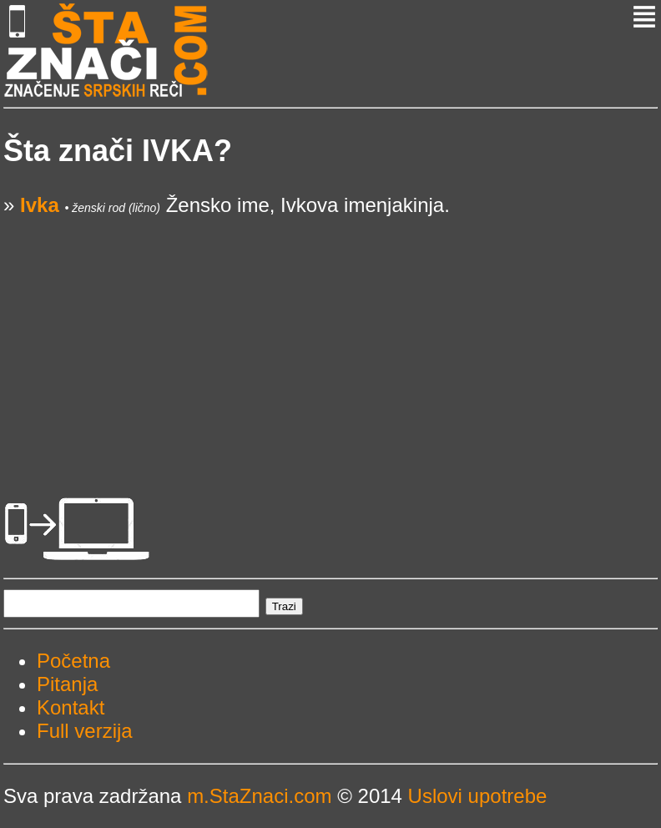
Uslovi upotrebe (477, 796)
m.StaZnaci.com (259, 796)
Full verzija (85, 730)
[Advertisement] (330, 334)
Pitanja (67, 684)
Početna (73, 660)
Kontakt (70, 707)
